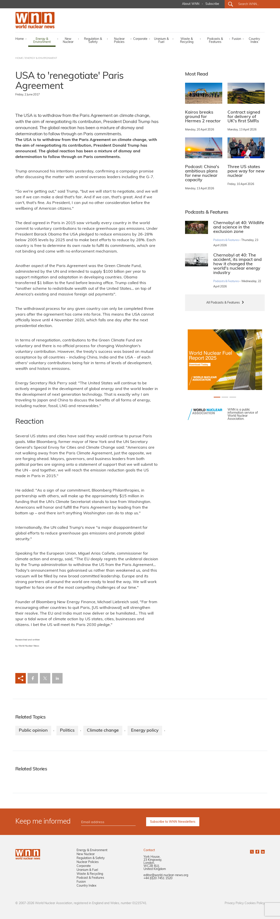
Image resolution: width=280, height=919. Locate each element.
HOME (19, 58)
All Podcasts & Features (223, 302)
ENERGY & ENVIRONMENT (41, 58)
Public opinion (33, 730)
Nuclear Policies (119, 40)
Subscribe (212, 4)
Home (19, 39)
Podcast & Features (90, 878)
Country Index (254, 40)
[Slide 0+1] (217, 397)
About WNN (190, 4)
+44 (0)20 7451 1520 (158, 878)
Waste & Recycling (186, 40)
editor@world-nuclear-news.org (166, 875)
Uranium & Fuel (161, 40)
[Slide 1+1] (225, 397)
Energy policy (145, 730)
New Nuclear (68, 40)
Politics (67, 730)
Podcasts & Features (215, 40)
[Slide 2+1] (232, 397)
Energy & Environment (42, 40)
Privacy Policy (234, 903)
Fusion (236, 39)
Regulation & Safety (93, 40)
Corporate (140, 39)
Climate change (103, 730)
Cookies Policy (255, 903)
